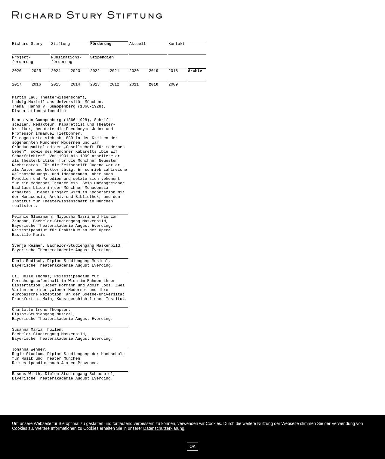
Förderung (100, 44)
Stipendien (102, 57)
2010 (153, 84)
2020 (134, 71)
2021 (114, 71)
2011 (134, 84)
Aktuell (137, 44)
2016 (36, 84)
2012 (114, 84)
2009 (173, 84)
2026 (16, 71)
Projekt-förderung (22, 59)
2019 (153, 71)
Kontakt (176, 44)
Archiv (195, 71)
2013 (95, 84)
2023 (75, 71)
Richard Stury (27, 44)
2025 (36, 71)
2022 (95, 71)
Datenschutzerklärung (163, 428)
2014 (75, 84)
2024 (55, 71)
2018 (173, 71)
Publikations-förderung (66, 59)
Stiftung (60, 44)
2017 (16, 84)
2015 (55, 84)
